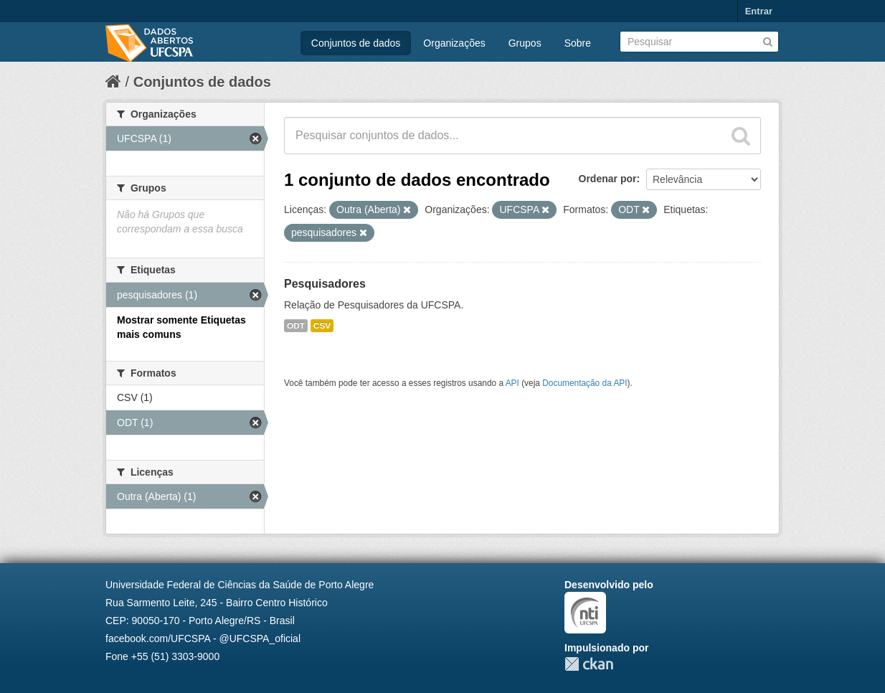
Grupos (524, 43)
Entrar (758, 11)
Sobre (577, 43)
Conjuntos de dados (356, 43)
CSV (322, 326)
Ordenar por (608, 178)
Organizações (454, 43)
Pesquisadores (325, 284)
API (512, 383)
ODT (296, 326)
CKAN (588, 663)
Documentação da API (584, 383)
